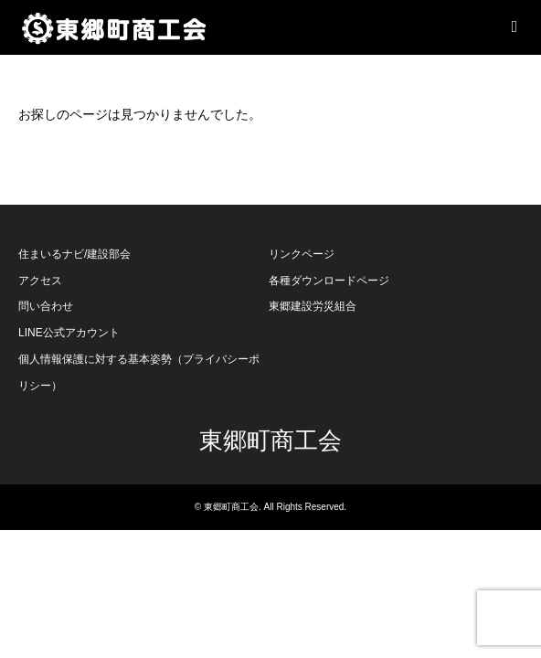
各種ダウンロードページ (329, 280)
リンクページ (301, 254)
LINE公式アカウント (69, 332)
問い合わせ (45, 306)
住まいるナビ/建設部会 (74, 254)
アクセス (40, 280)
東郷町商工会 (270, 441)
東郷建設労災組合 (312, 306)
